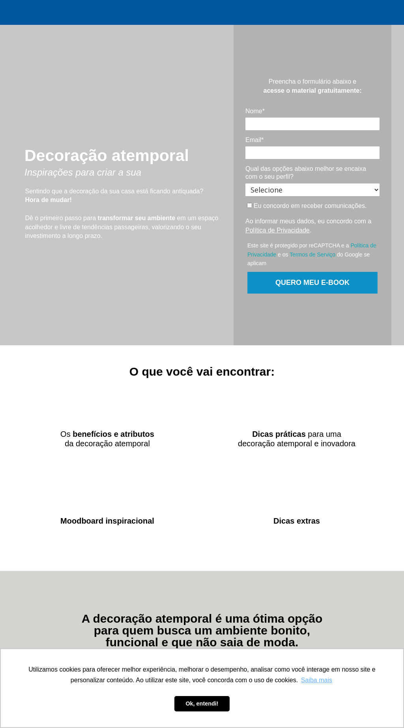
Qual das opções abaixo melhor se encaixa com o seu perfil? (305, 172)
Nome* (255, 111)
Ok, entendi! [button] (201, 703)
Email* (254, 140)
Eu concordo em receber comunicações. (307, 205)
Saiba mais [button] (316, 680)
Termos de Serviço (312, 254)
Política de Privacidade (277, 230)
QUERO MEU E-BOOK (312, 282)
